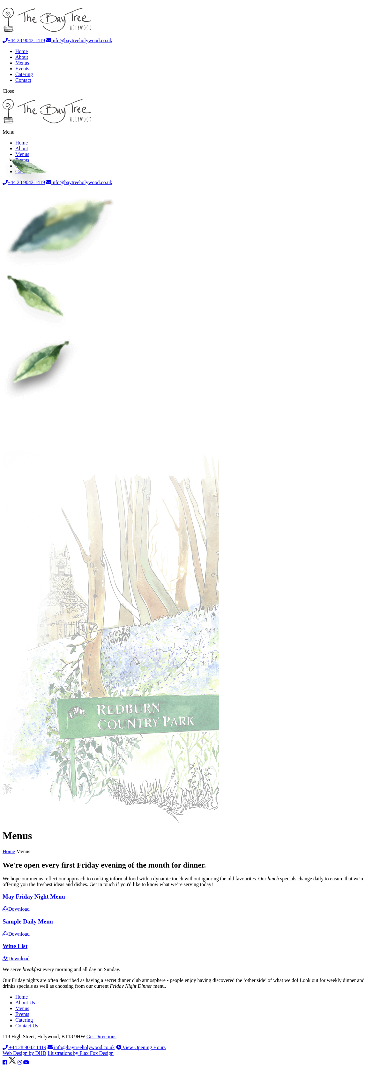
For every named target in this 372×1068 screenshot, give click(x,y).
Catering (24, 74)
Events (22, 68)
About (21, 57)
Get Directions (101, 1036)
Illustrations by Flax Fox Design (81, 1053)
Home (21, 51)
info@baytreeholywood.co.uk (79, 40)
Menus (22, 63)
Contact (23, 80)
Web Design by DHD (24, 1053)
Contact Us (26, 1025)
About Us (25, 1002)
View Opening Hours (141, 1047)
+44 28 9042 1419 (24, 40)
